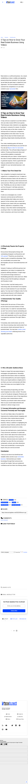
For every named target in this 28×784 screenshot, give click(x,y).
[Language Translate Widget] (8, 552)
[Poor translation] (5, 744)
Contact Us (20, 714)
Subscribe (14, 610)
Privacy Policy (20, 719)
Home (2, 37)
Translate (23, 552)
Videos (8, 719)
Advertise (20, 716)
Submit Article (8, 716)
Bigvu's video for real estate (15, 148)
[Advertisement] (14, 21)
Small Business (13, 37)
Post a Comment (4, 520)
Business (6, 37)
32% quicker (4, 256)
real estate (12, 89)
